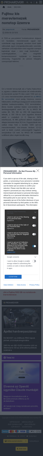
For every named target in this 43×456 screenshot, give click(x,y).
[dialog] (21, 228)
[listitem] (21, 212)
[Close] (38, 171)
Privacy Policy (34, 285)
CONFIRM (13, 276)
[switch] (34, 218)
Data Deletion (8, 285)
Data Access (21, 285)
